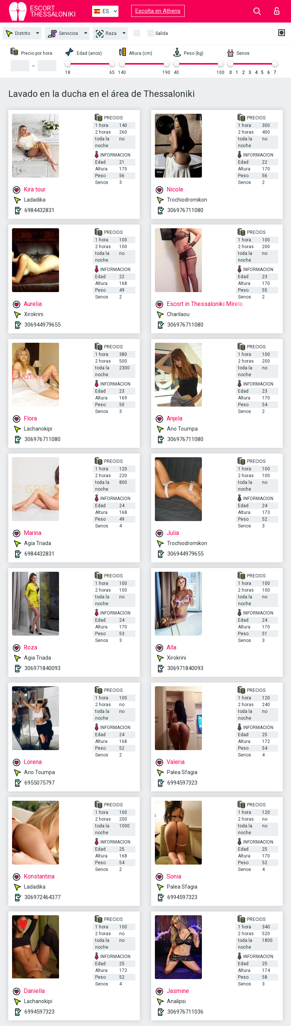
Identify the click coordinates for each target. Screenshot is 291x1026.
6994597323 (182, 782)
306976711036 (185, 1011)
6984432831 (39, 210)
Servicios (63, 34)
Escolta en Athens (157, 11)
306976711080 (185, 210)
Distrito (18, 33)
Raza (106, 34)
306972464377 (42, 897)
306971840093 (42, 668)
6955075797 (39, 782)
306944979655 (42, 324)
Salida (161, 33)
